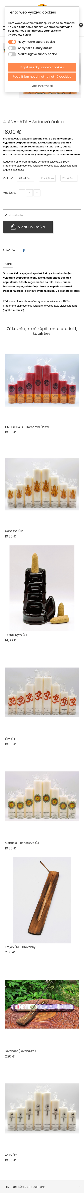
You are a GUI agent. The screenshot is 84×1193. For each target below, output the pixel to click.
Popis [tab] (8, 260)
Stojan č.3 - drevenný (20, 944)
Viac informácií (42, 86)
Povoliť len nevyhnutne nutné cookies (42, 76)
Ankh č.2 (11, 1152)
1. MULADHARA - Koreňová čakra (27, 424)
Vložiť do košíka (28, 223)
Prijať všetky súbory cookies (42, 67)
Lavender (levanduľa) (20, 1048)
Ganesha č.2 (14, 528)
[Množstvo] (22, 189)
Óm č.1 (10, 736)
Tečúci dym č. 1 (16, 632)
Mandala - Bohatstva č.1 (22, 840)
